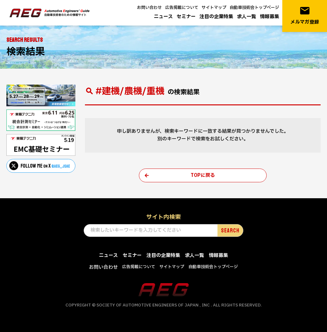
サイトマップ (214, 7)
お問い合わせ (149, 7)
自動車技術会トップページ (254, 7)
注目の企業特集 (216, 16)
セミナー (186, 16)
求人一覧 (246, 16)
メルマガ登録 (304, 15)
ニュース (163, 16)
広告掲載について (181, 7)
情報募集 (269, 16)
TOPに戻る (203, 175)
